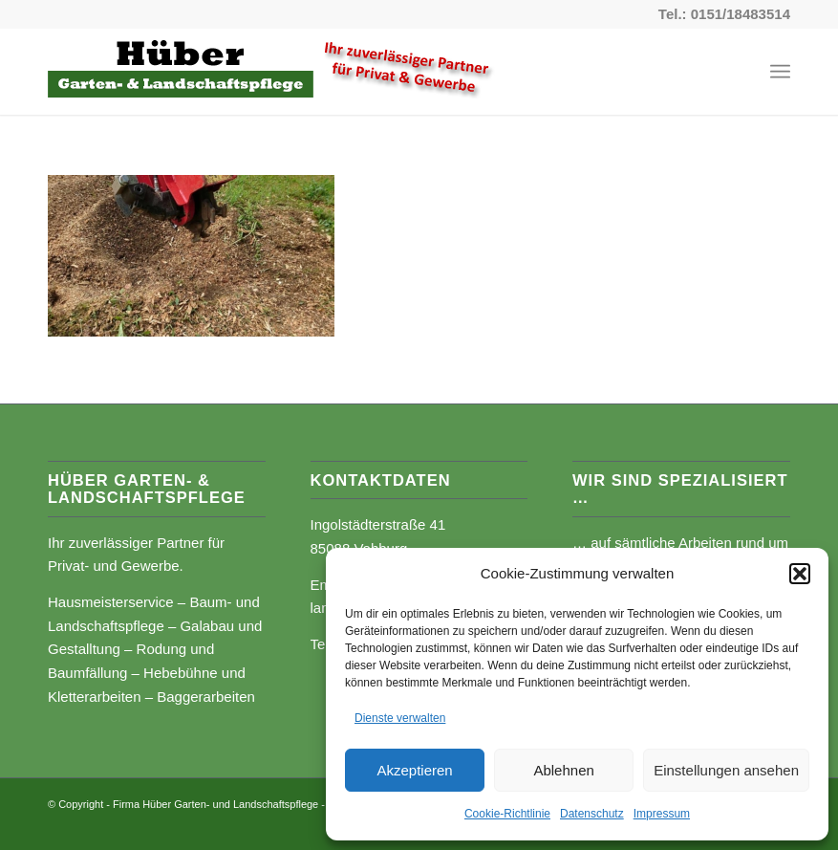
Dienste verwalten (400, 718)
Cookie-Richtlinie (507, 813)
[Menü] (780, 72)
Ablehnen (563, 770)
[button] (799, 573)
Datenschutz (592, 813)
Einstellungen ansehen (726, 770)
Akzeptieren (414, 770)
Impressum (662, 813)
